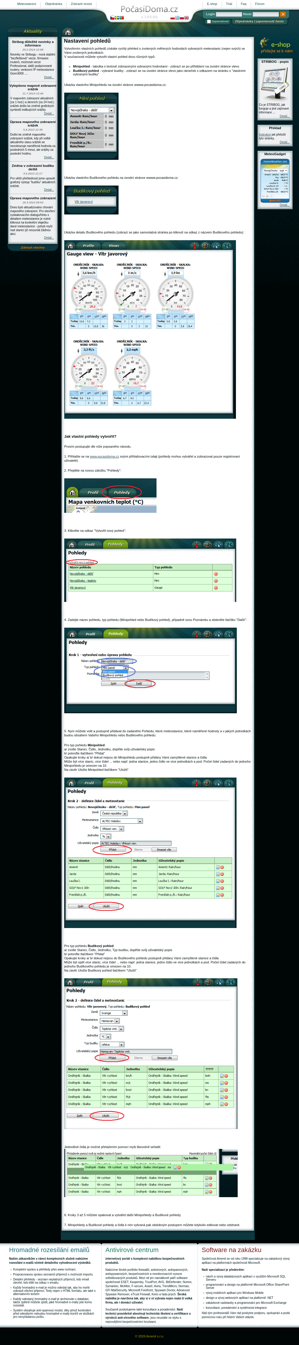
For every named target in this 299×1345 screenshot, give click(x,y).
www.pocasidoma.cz (104, 456)
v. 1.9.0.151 (149, 17)
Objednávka (244, 21)
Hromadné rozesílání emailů (49, 1250)
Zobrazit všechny (33, 247)
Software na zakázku (231, 1250)
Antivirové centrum (132, 1250)
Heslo (247, 14)
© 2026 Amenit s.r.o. (149, 1336)
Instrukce (265, 134)
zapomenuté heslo (270, 21)
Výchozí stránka (68, 31)
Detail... (49, 77)
